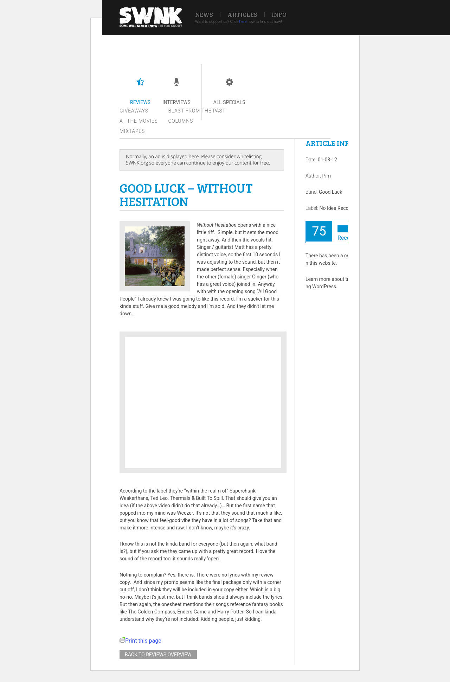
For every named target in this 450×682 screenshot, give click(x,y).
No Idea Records (337, 208)
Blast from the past (197, 111)
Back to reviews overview (158, 654)
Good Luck (330, 192)
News (204, 14)
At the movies (139, 121)
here (242, 21)
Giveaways (134, 111)
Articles (242, 14)
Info (279, 14)
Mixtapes (132, 131)
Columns (180, 121)
